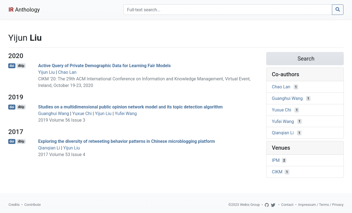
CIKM (277, 171)
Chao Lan (67, 72)
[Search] (227, 9)
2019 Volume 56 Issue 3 (61, 120)
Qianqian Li (49, 148)
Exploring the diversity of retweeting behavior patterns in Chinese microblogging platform (126, 141)
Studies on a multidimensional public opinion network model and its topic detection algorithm (130, 107)
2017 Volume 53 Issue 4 (61, 154)
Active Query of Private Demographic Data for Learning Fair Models (104, 65)
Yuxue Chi (82, 113)
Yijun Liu (46, 72)
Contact (287, 205)
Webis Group (250, 205)
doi (12, 66)
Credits (14, 205)
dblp (21, 66)
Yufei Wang (126, 113)
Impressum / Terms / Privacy (320, 205)
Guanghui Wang (53, 113)
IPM (276, 160)
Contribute (32, 205)
